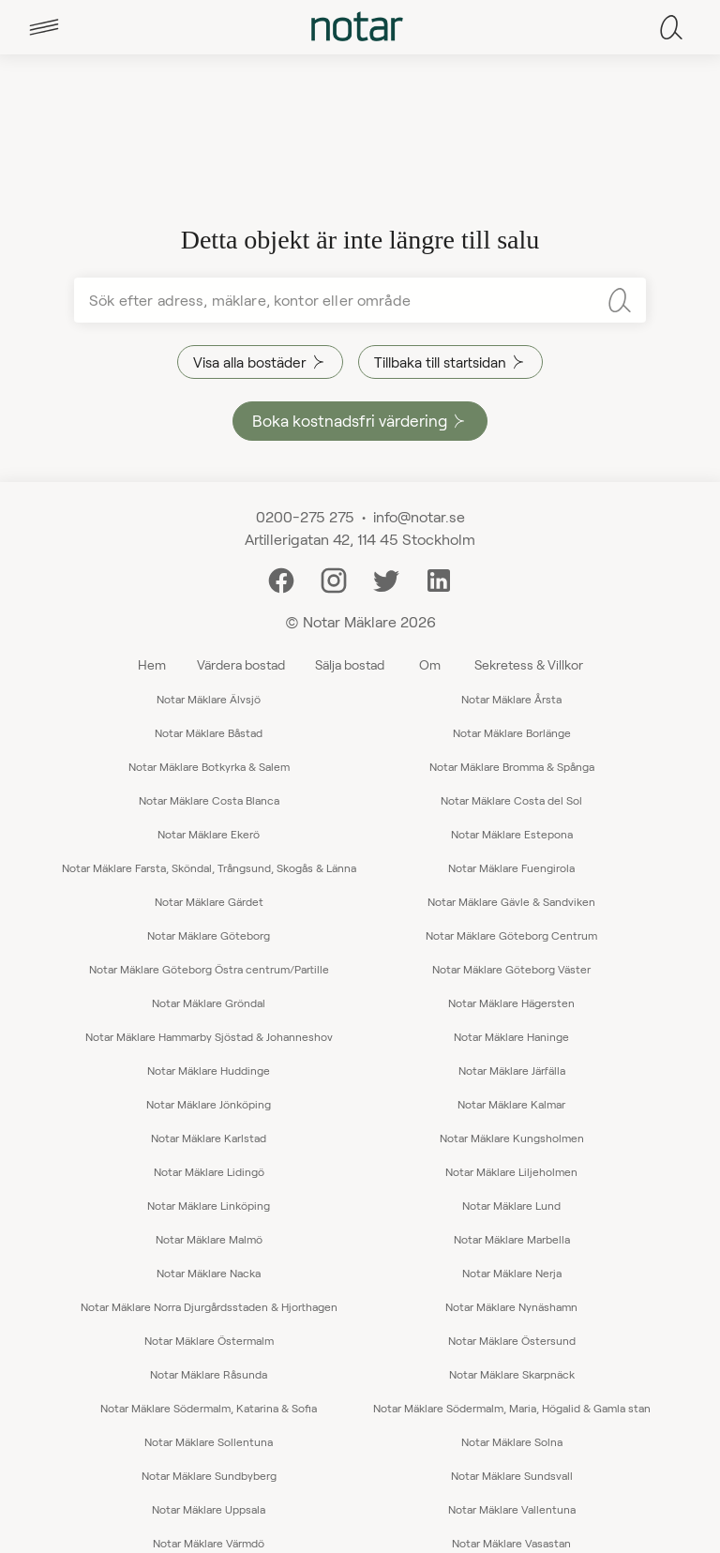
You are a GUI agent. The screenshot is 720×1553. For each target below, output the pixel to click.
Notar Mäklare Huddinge (208, 1070)
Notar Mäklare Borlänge (512, 732)
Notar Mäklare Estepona (512, 833)
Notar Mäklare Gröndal (208, 1002)
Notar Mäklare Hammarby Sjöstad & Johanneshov (209, 1036)
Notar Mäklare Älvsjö (209, 698)
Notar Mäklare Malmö (209, 1238)
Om (430, 664)
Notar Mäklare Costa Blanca (209, 800)
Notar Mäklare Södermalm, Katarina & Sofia (208, 1407)
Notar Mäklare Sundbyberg (209, 1475)
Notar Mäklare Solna (511, 1441)
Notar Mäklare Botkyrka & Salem (209, 766)
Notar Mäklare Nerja (512, 1272)
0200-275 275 (305, 516)
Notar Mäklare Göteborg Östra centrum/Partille (209, 968)
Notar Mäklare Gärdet (209, 901)
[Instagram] (334, 578)
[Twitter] (386, 578)
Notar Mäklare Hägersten (511, 1002)
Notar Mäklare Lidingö (209, 1171)
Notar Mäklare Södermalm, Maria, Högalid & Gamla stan (512, 1407)
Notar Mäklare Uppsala (208, 1508)
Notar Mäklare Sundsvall (512, 1475)
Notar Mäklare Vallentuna (512, 1508)
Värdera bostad (241, 664)
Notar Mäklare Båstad (208, 732)
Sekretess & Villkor (528, 664)
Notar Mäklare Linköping (208, 1205)
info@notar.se (419, 516)
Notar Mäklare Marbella (512, 1238)
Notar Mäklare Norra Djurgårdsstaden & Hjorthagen (209, 1306)
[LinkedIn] (438, 578)
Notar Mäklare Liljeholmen (511, 1171)
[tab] (44, 27)
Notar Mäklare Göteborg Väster (511, 968)
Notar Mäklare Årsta (511, 698)
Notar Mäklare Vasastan (511, 1542)
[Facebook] (281, 578)
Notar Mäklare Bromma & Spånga (511, 766)
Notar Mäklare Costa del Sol (511, 800)
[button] (44, 27)
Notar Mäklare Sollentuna (208, 1441)
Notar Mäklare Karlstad (208, 1137)
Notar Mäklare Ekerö (209, 833)
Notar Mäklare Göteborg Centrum (511, 935)
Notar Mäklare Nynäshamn (511, 1306)
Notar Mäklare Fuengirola (511, 867)
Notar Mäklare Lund (511, 1205)
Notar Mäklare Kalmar (511, 1103)
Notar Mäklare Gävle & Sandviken (511, 901)
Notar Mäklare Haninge (511, 1036)
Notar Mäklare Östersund (512, 1340)
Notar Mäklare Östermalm (209, 1340)
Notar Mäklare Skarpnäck (512, 1373)
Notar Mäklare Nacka (209, 1272)
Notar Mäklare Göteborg (208, 935)
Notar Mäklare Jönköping (208, 1103)
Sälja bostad (349, 664)
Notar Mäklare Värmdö (208, 1542)
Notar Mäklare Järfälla (511, 1070)
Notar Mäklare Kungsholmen (512, 1137)
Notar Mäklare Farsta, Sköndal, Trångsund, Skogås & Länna (209, 867)
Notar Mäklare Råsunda (208, 1373)
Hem (152, 664)
